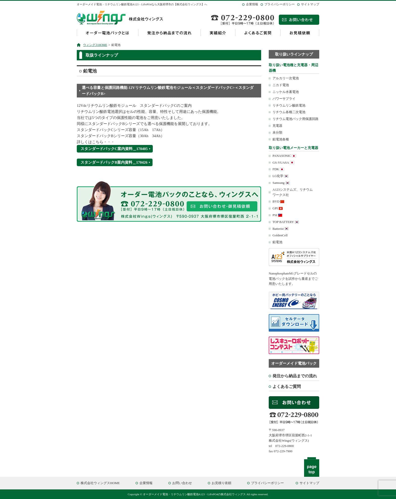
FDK (276, 169)
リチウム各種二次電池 (289, 112)
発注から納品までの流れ (169, 32)
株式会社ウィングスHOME (100, 483)
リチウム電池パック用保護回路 (295, 119)
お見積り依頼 (221, 483)
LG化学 (278, 176)
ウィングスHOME (95, 45)
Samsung (279, 183)
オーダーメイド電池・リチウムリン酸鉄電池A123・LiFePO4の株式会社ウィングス (194, 494)
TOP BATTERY (283, 222)
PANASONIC (282, 156)
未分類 (277, 132)
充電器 (277, 126)
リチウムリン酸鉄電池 (289, 105)
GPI (275, 208)
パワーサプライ (284, 99)
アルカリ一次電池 (286, 78)
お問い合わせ (182, 483)
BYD (276, 201)
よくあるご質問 (257, 32)
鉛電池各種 (281, 139)
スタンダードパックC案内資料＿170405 (114, 149)
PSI (275, 215)
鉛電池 (277, 242)
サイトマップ (310, 4)
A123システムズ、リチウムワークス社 (293, 192)
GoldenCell (280, 235)
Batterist (278, 229)
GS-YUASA (281, 162)
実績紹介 (218, 32)
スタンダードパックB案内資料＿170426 (114, 162)
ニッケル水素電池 (286, 92)
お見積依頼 (299, 32)
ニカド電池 (281, 85)
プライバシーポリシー (279, 4)
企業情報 (252, 4)
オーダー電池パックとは (107, 32)
